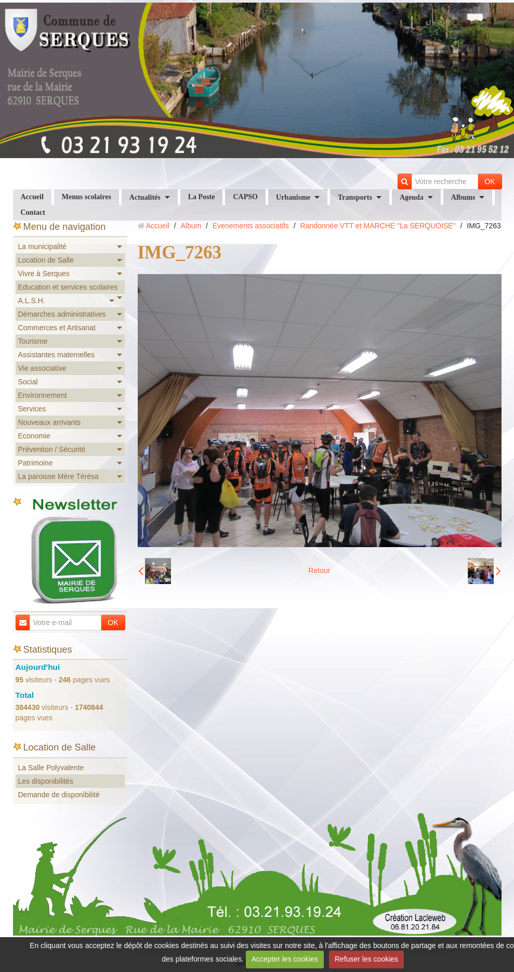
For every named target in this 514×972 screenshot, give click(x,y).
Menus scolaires (86, 197)
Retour (319, 570)
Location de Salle (46, 260)
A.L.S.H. (31, 300)
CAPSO (245, 197)
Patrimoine (35, 463)
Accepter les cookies (285, 959)
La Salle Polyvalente (51, 767)
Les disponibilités (46, 781)
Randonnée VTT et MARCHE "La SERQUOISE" (378, 226)
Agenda (412, 197)
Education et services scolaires (68, 287)
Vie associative (42, 368)
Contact (33, 212)
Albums (463, 197)
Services (32, 409)
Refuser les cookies (366, 959)
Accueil (32, 197)
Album (190, 226)
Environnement (42, 395)
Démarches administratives (62, 314)
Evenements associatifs (251, 226)
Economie (34, 436)
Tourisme (33, 341)
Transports (355, 197)
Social (28, 382)
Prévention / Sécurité (52, 449)
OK (489, 181)
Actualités (145, 197)
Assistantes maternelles (56, 355)
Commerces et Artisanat (57, 327)
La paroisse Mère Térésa (58, 476)
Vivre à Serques (44, 273)
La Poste (201, 197)
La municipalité (42, 246)
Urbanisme (293, 197)
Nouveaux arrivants (49, 422)
